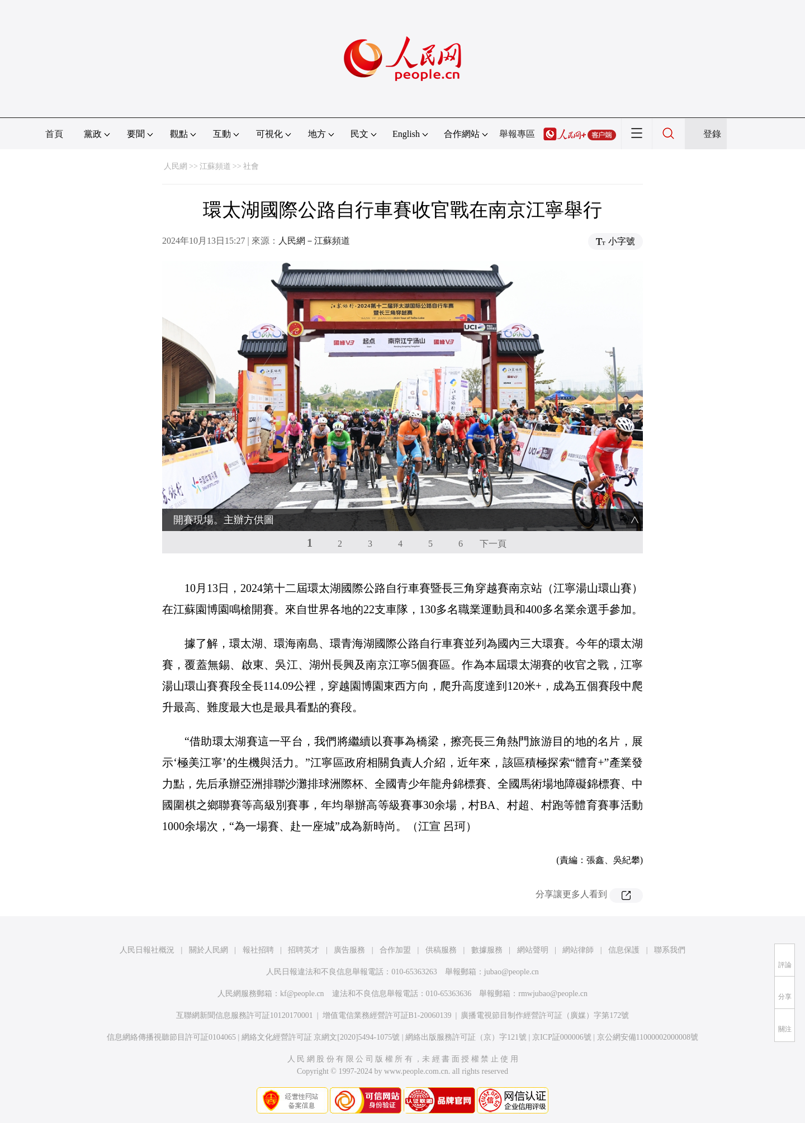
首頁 (54, 134)
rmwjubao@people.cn (553, 993)
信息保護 (624, 950)
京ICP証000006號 (561, 1037)
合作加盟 (395, 950)
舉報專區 (517, 134)
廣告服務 (349, 950)
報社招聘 (258, 950)
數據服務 (487, 950)
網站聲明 (532, 950)
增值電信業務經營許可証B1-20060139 (387, 1015)
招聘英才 (303, 950)
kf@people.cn (302, 993)
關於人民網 (208, 950)
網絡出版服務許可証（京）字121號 (466, 1037)
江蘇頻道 (215, 166)
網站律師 (578, 950)
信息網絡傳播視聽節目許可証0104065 (171, 1037)
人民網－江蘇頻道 (314, 240)
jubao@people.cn (511, 972)
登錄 (712, 134)
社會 (251, 166)
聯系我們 (669, 950)
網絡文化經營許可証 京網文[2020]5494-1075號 (321, 1037)
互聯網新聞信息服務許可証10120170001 (244, 1015)
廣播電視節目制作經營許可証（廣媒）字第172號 (545, 1015)
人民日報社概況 (147, 950)
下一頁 (493, 543)
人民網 (175, 166)
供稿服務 (441, 950)
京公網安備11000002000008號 (647, 1037)
